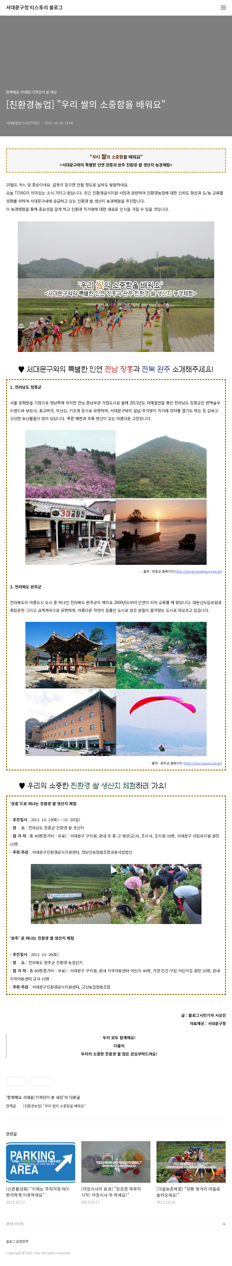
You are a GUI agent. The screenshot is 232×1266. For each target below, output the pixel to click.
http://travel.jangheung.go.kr (198, 571)
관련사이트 (15, 1223)
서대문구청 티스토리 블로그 (34, 8)
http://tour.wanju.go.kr (203, 763)
